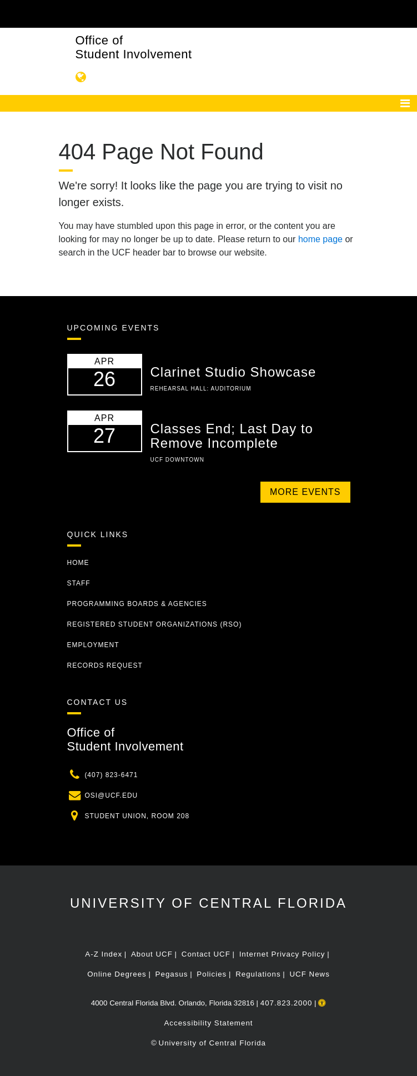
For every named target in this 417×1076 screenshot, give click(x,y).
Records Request (105, 665)
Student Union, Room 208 (136, 816)
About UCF (152, 954)
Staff (79, 583)
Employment (93, 645)
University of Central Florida (208, 902)
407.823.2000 (286, 1003)
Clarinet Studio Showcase (233, 371)
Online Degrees (117, 974)
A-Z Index (103, 954)
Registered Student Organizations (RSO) (154, 624)
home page (320, 239)
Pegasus (171, 974)
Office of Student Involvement (134, 47)
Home (78, 563)
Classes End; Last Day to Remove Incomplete (231, 436)
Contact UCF (206, 954)
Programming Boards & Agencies (137, 604)
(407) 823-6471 (111, 775)
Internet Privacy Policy (282, 954)
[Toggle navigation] (405, 103)
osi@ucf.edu (111, 795)
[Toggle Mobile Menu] (406, 13)
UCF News (309, 974)
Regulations (257, 974)
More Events (305, 492)
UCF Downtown (177, 460)
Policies (212, 974)
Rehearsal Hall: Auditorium (201, 389)
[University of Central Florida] (84, 13)
